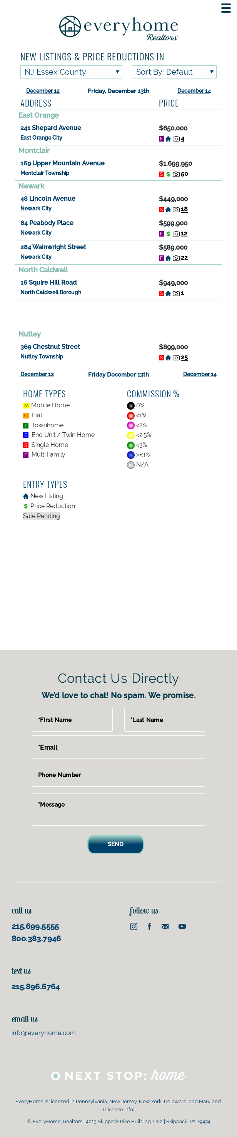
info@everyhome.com (44, 1033)
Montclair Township (44, 173)
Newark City (36, 208)
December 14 (194, 91)
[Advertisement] (118, 314)
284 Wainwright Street (53, 247)
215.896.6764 (36, 986)
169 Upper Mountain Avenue (62, 163)
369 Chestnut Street (50, 346)
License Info (119, 1109)
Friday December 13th (118, 374)
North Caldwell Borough (50, 292)
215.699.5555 (35, 926)
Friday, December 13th (118, 91)
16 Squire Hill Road (48, 282)
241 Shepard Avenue (50, 128)
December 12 (43, 91)
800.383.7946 (36, 938)
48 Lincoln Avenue (47, 198)
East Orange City (41, 138)
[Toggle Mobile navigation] (226, 8)
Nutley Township (41, 356)
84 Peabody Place (46, 223)
